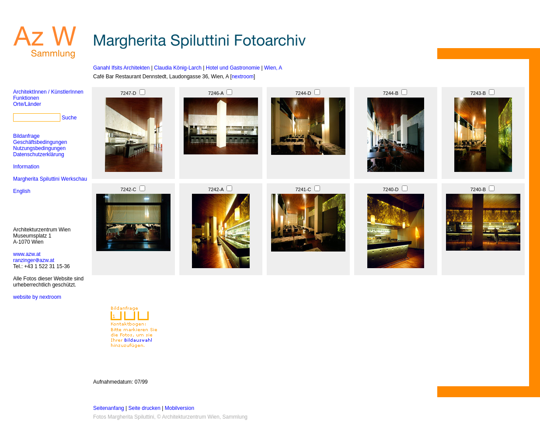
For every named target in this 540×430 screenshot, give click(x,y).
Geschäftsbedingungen (40, 142)
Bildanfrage (26, 136)
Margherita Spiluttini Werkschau (50, 179)
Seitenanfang (108, 408)
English (21, 191)
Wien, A (273, 68)
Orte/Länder (27, 104)
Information (26, 167)
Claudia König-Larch (178, 68)
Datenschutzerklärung (38, 154)
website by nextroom (37, 297)
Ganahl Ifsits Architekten (121, 68)
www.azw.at (27, 254)
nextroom (243, 76)
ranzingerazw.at (33, 260)
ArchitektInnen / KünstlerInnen (48, 92)
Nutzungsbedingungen (39, 148)
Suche (69, 118)
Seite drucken (144, 408)
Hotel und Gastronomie (233, 68)
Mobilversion (179, 408)
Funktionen (26, 98)
